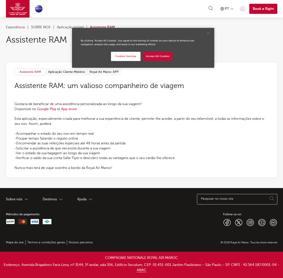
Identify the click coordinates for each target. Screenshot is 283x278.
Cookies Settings (125, 56)
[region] (143, 48)
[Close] (208, 33)
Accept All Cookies (157, 56)
